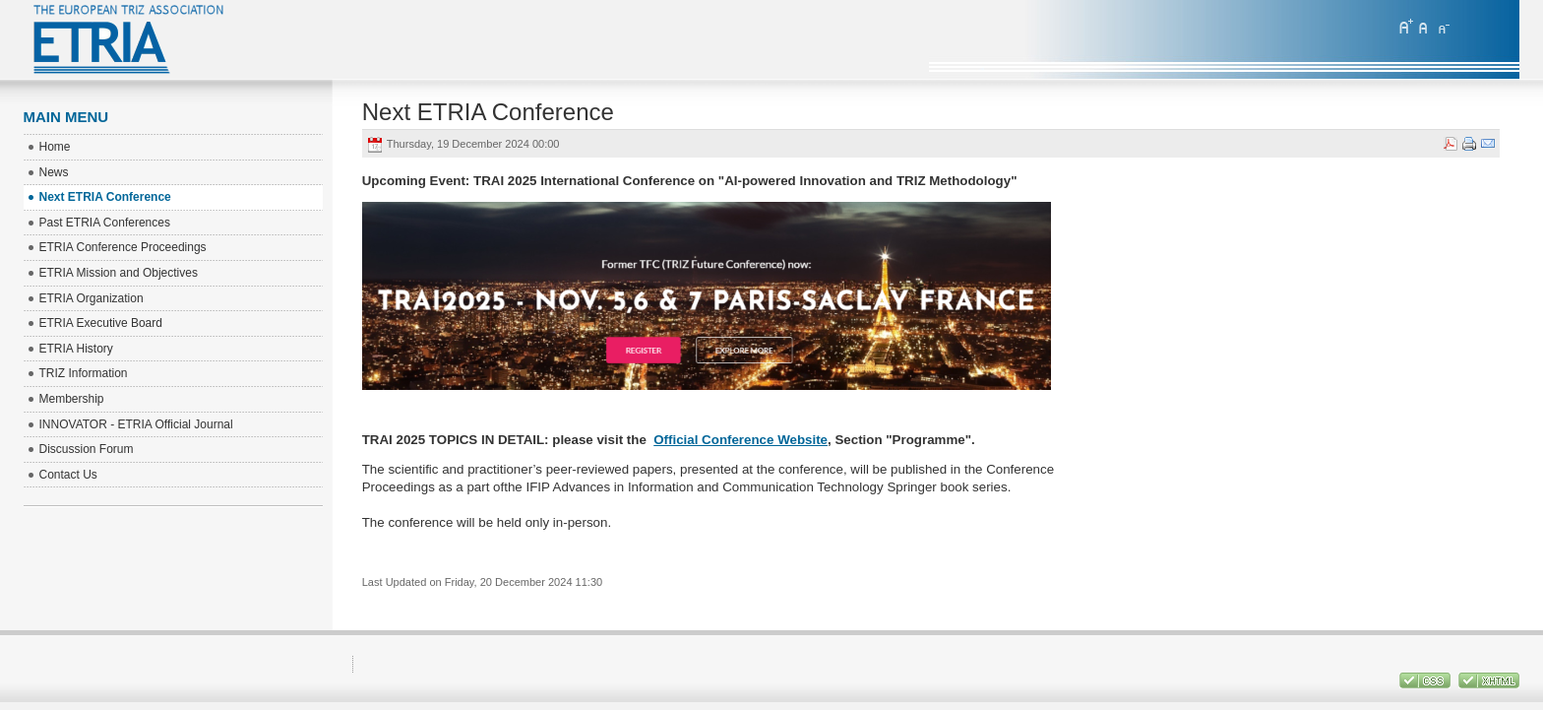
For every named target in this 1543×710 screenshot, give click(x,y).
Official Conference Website (740, 439)
